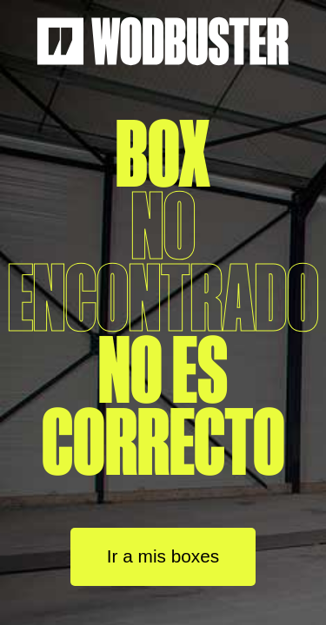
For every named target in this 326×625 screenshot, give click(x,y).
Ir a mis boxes (163, 556)
